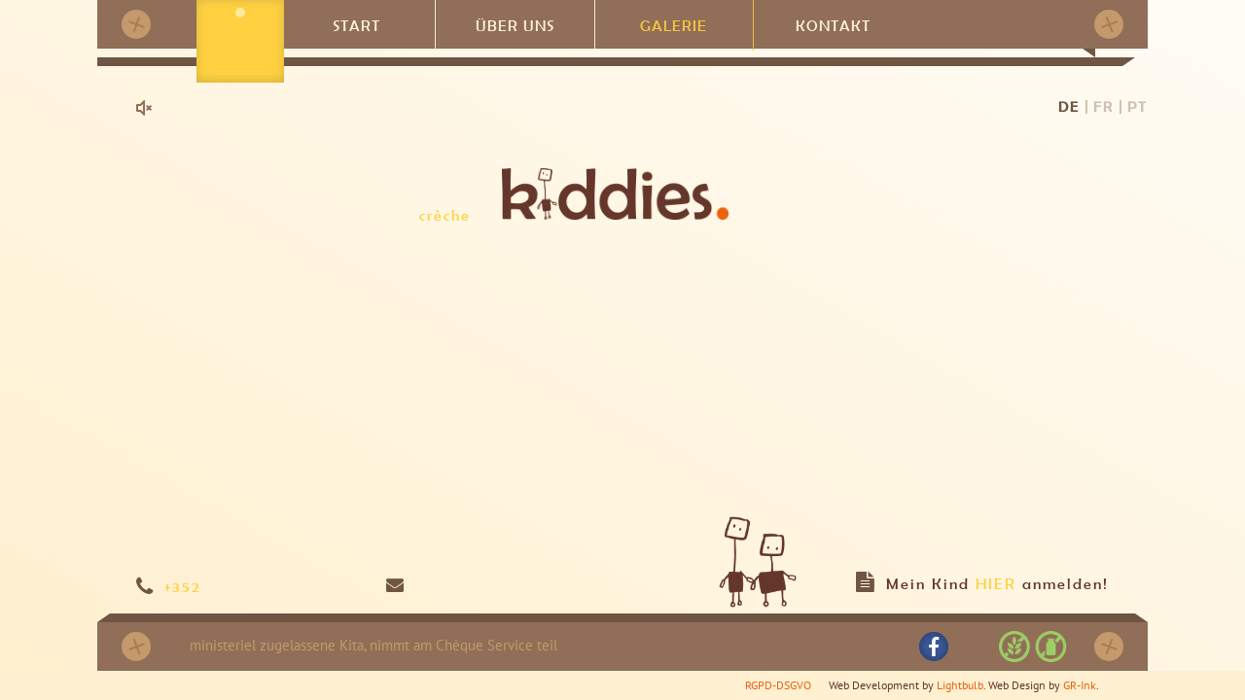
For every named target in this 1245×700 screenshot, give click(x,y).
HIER (996, 583)
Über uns (515, 24)
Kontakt (833, 24)
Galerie (674, 24)
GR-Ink (1079, 685)
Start (356, 24)
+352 (182, 586)
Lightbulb (960, 685)
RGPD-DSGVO (778, 685)
